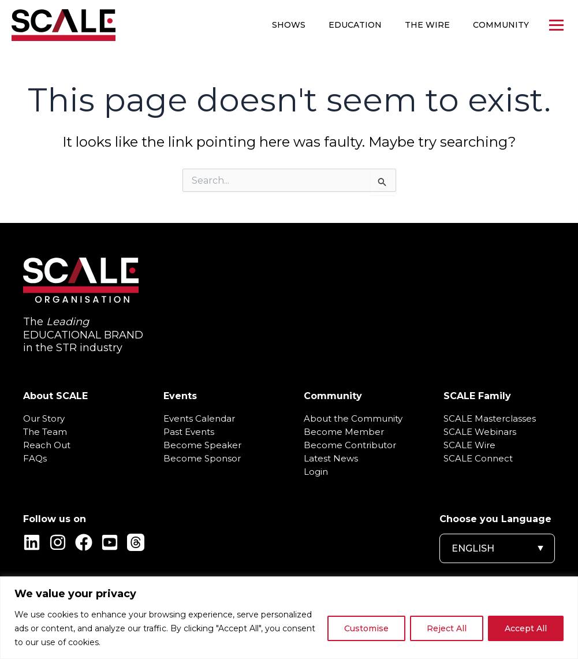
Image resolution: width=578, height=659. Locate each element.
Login (316, 472)
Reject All (447, 628)
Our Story (44, 419)
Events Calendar (199, 419)
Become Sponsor (202, 458)
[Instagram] (57, 542)
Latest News (331, 458)
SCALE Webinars (479, 432)
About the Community (353, 419)
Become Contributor (350, 445)
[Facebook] (83, 542)
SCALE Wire (469, 445)
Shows (288, 25)
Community (501, 25)
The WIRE (427, 25)
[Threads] (135, 542)
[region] (289, 617)
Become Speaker (202, 445)
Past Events (188, 432)
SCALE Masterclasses (489, 419)
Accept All (526, 628)
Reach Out (46, 445)
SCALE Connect (478, 458)
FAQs (35, 458)
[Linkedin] (31, 542)
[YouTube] (109, 542)
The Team (45, 432)
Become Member (344, 432)
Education (355, 25)
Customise (366, 628)
